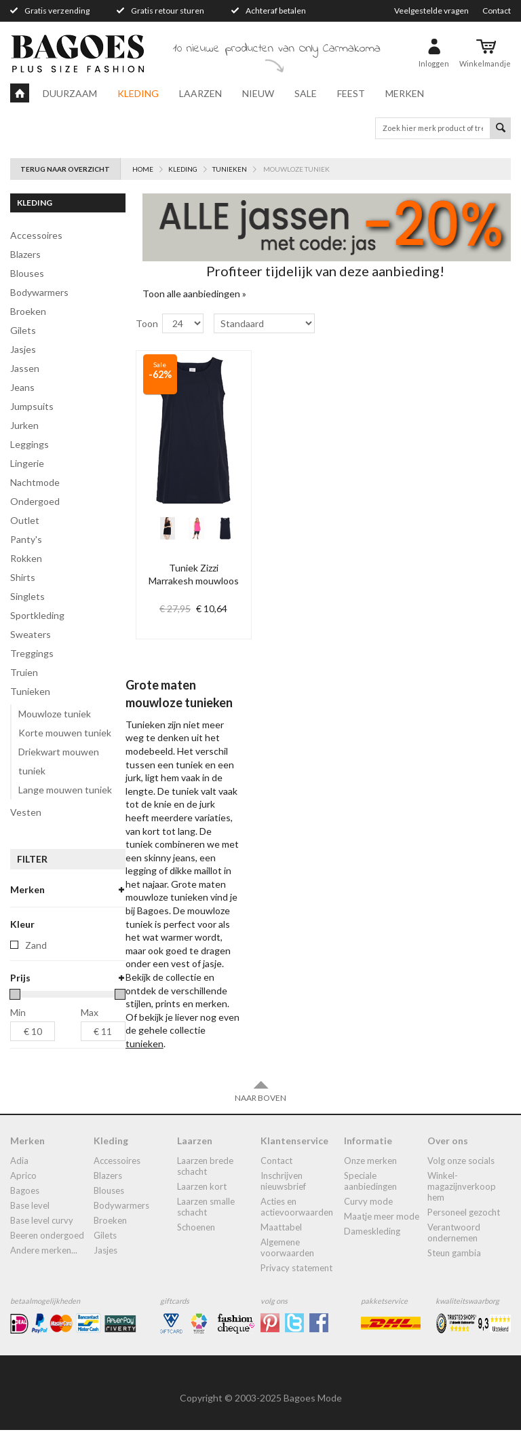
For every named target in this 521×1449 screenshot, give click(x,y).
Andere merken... (43, 1269)
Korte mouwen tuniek (64, 732)
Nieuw (258, 93)
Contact (496, 10)
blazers (25, 254)
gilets (23, 330)
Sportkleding (37, 615)
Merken (404, 93)
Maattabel (281, 1246)
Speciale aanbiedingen (370, 1200)
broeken (28, 311)
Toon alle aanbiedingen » (194, 293)
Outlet (24, 520)
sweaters (30, 634)
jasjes (23, 349)
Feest (351, 93)
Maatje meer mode (381, 1235)
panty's (26, 539)
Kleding (138, 93)
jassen (24, 368)
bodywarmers (39, 292)
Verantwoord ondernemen (453, 1251)
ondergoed (35, 501)
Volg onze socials (461, 1179)
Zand (36, 964)
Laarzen (200, 93)
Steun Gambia (454, 1271)
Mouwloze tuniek (54, 713)
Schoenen (196, 1246)
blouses (27, 273)
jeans (22, 387)
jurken (24, 425)
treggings (32, 653)
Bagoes (24, 1209)
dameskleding (372, 1250)
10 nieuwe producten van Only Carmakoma (277, 49)
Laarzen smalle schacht (206, 1226)
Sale (305, 93)
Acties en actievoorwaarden (296, 1226)
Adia (19, 1179)
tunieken (30, 691)
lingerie (27, 463)
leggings (29, 444)
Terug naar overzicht (65, 169)
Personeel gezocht (463, 1231)
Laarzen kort (202, 1205)
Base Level (30, 1224)
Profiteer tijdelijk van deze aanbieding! (325, 271)
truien (24, 672)
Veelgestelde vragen (431, 10)
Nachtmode (35, 482)
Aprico (23, 1194)
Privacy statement (296, 1286)
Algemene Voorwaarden (287, 1266)
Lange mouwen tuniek (65, 789)
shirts (22, 577)
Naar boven (260, 1110)
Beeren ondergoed (47, 1254)
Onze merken (370, 1179)
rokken (26, 558)
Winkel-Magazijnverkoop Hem (461, 1205)
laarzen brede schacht (205, 1185)
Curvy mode (368, 1220)
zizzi (34, 910)
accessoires (36, 235)
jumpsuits (32, 406)
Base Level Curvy (41, 1239)
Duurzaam (70, 93)
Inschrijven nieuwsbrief (283, 1200)
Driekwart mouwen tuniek (58, 761)
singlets (27, 596)
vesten (25, 812)
